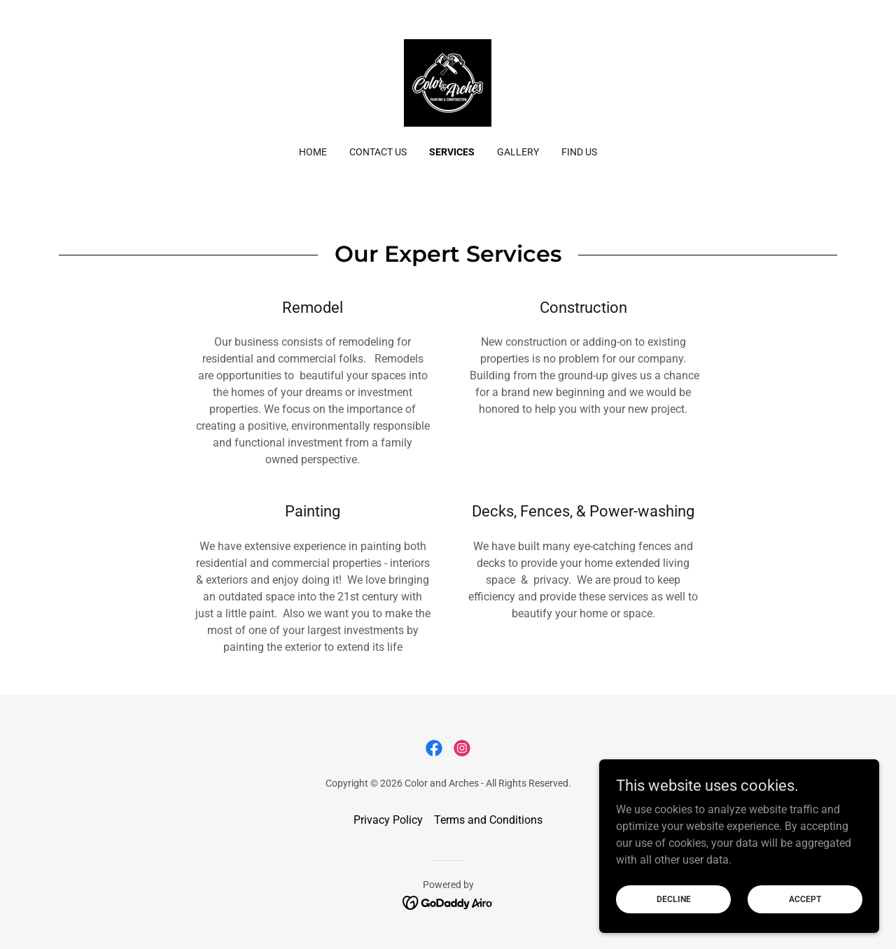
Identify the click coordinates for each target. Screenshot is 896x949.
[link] (447, 82)
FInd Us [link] (579, 151)
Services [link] (452, 151)
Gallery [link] (518, 151)
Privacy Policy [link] (388, 820)
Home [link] (313, 151)
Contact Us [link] (378, 151)
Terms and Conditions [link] (488, 820)
